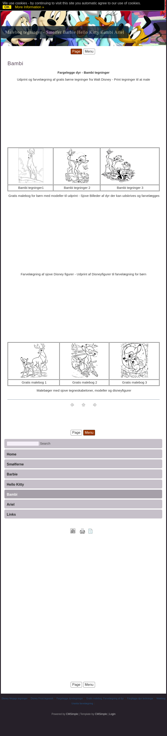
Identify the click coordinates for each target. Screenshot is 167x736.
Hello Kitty (15, 484)
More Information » (29, 7)
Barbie (12, 474)
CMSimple (72, 714)
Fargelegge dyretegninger (70, 698)
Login (112, 714)
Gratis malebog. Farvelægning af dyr (105, 698)
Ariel (11, 504)
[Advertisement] (83, 114)
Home (11, 454)
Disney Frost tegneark (42, 698)
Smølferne (15, 464)
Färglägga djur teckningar (140, 698)
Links (11, 514)
